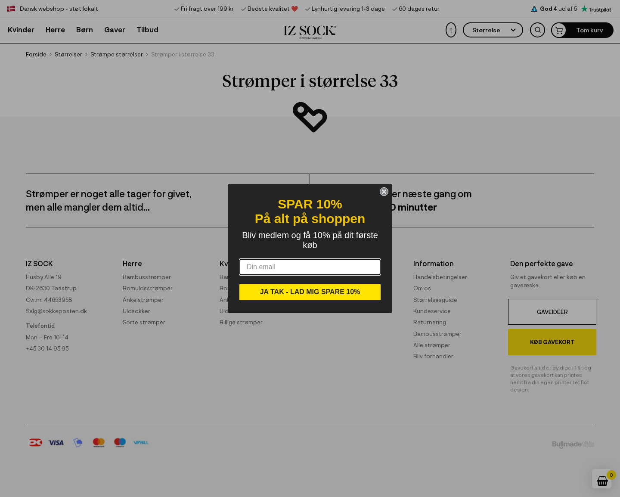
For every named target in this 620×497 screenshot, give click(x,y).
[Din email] (310, 267)
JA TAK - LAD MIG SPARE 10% (310, 291)
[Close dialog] (384, 191)
